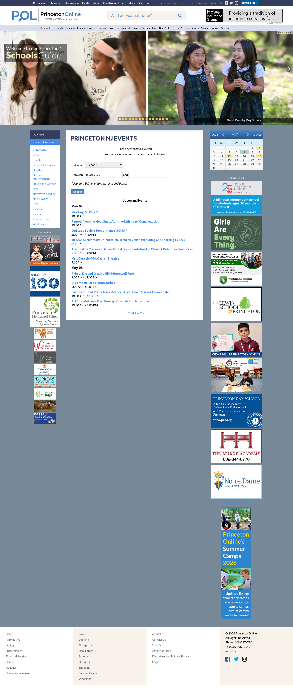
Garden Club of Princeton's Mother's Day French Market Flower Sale (120, 292)
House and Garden (44, 183)
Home (9, 634)
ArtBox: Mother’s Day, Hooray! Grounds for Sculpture (110, 301)
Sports (195, 28)
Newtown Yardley (44, 193)
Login (155, 662)
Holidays (11, 667)
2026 (215, 134)
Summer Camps (209, 28)
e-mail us (230, 651)
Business (70, 28)
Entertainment (71, 2)
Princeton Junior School (236, 502)
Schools (96, 2)
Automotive (46, 28)
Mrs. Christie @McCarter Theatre (95, 258)
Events (158, 2)
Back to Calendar (44, 142)
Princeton (170, 2)
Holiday (102, 28)
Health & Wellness (113, 2)
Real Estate (144, 2)
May (235, 134)
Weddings (225, 28)
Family (85, 2)
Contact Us (159, 639)
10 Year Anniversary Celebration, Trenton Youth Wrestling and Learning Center (128, 240)
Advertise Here (161, 650)
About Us (216, 2)
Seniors (185, 28)
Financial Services (86, 28)
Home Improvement (119, 28)
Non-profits (86, 645)
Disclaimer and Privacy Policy (170, 656)
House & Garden (141, 28)
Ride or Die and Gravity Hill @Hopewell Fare (102, 273)
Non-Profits (165, 28)
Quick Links (201, 2)
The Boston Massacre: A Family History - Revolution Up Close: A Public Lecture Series (132, 249)
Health (10, 662)
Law (154, 28)
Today (256, 134)
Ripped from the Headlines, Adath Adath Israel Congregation (115, 221)
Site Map (157, 645)
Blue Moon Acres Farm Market (93, 282)
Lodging (131, 2)
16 (259, 156)
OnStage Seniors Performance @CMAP (99, 230)
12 (229, 156)
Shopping (55, 2)
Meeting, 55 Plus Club (86, 212)
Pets (176, 28)
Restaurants (40, 2)
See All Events (135, 313)
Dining (10, 645)
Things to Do (185, 2)
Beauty (59, 28)
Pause (172, 119)
